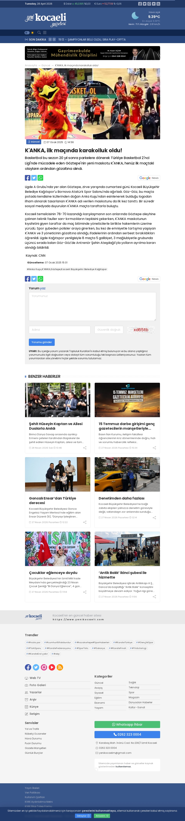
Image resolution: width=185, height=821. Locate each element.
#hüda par (33, 642)
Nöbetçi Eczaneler (35, 733)
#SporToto (81, 648)
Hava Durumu (33, 738)
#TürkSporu (33, 648)
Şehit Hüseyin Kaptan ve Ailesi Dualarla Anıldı (55, 426)
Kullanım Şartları (35, 797)
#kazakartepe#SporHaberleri (92, 642)
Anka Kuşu (89, 196)
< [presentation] (50, 39)
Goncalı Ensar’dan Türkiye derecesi (52, 500)
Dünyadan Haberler (140, 702)
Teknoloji (134, 687)
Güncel (45, 65)
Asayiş (98, 687)
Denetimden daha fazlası (121, 498)
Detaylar (83, 815)
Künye (31, 707)
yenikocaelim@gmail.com (115, 753)
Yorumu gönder (42, 342)
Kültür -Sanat (137, 707)
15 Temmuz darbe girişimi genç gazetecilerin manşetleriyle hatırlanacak (127, 426)
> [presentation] (54, 39)
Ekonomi (99, 702)
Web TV (33, 678)
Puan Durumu (33, 743)
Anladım (102, 815)
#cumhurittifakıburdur (57, 642)
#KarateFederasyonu (58, 648)
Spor (88, 191)
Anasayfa (31, 65)
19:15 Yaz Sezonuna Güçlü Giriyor (82, 40)
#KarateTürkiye (122, 642)
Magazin (134, 697)
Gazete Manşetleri (35, 748)
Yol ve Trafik (32, 729)
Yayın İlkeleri (32, 788)
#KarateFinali (117, 648)
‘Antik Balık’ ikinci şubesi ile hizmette (123, 575)
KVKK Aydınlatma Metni (39, 801)
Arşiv (30, 699)
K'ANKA (71, 201)
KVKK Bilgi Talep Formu (38, 806)
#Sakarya (98, 648)
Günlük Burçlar (34, 753)
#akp (55, 653)
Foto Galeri (35, 685)
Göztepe (74, 187)
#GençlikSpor (144, 642)
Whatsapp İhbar (127, 724)
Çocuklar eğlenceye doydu (53, 572)
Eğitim (98, 697)
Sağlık (132, 682)
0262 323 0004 (127, 734)
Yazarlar (33, 692)
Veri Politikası (32, 792)
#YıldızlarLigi (138, 648)
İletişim (32, 714)
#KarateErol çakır (37, 653)
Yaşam (98, 707)
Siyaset (98, 692)
